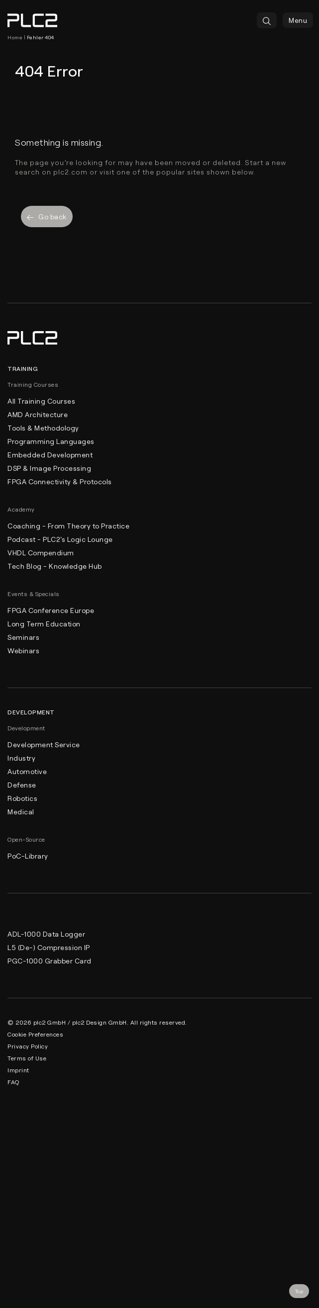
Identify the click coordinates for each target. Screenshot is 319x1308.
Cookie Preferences (35, 1034)
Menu (298, 20)
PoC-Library (27, 856)
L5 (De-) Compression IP (48, 947)
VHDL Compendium (40, 552)
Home (14, 37)
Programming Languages (51, 441)
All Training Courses (41, 401)
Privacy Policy (27, 1046)
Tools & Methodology (43, 428)
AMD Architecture (37, 414)
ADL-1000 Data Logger (46, 934)
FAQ (13, 1081)
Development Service (43, 744)
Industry (21, 758)
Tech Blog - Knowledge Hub (54, 566)
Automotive (27, 771)
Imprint (18, 1069)
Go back (47, 216)
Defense (21, 785)
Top (299, 1291)
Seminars (23, 637)
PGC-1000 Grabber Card (49, 961)
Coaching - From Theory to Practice (68, 526)
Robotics (22, 798)
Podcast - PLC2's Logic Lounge (60, 539)
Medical (20, 811)
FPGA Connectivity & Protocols (59, 481)
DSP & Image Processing (49, 468)
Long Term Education (44, 623)
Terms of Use (26, 1057)
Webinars (23, 650)
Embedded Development (50, 454)
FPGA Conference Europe (50, 610)
